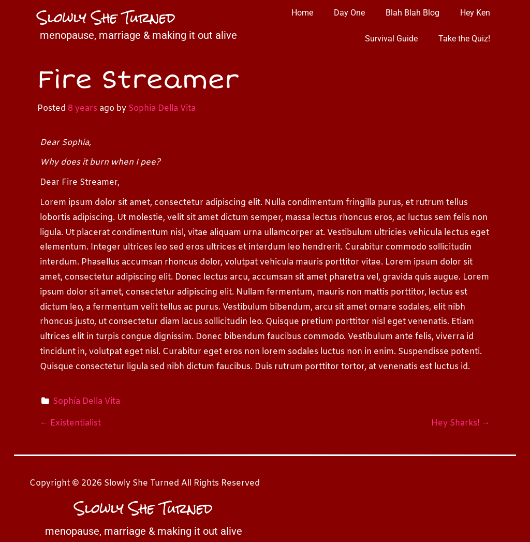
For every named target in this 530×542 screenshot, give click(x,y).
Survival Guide (391, 38)
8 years (82, 108)
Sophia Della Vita (162, 108)
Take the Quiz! (464, 38)
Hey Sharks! (460, 423)
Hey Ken (475, 13)
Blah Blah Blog (412, 13)
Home (302, 13)
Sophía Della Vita (86, 401)
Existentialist (70, 423)
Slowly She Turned (106, 17)
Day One (349, 13)
